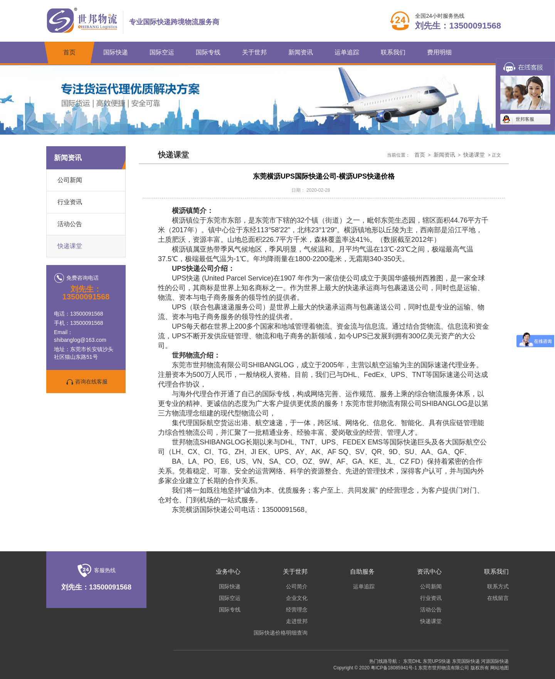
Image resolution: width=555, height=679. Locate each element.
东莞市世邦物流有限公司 (443, 668)
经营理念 (297, 609)
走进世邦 (297, 621)
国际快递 (115, 52)
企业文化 (297, 598)
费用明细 (439, 52)
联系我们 (393, 52)
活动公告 (69, 224)
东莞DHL (412, 661)
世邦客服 (525, 119)
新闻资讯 (300, 52)
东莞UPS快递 (437, 661)
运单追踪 (347, 52)
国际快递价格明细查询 (281, 633)
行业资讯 (69, 202)
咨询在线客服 (86, 382)
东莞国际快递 (466, 661)
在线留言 (498, 598)
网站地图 (499, 668)
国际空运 (162, 52)
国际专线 (208, 52)
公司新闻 (69, 180)
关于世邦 (254, 52)
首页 (69, 52)
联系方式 (498, 586)
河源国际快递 (495, 661)
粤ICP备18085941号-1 (394, 668)
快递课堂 (69, 246)
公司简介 (297, 586)
